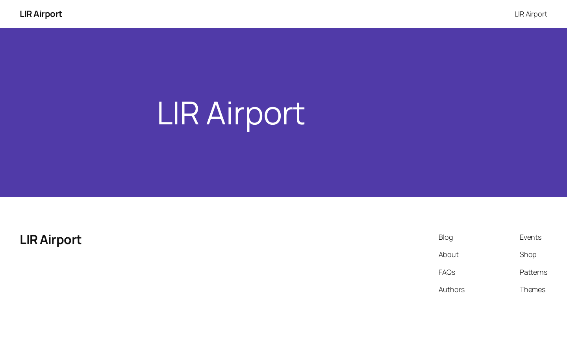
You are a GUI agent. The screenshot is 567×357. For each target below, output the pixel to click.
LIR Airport (41, 14)
